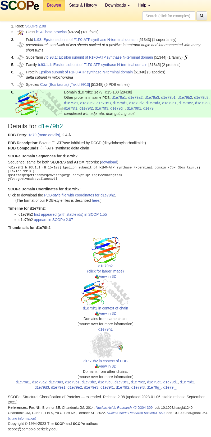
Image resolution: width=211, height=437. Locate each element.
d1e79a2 (135, 97)
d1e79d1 (120, 103)
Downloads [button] (117, 5)
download (109, 162)
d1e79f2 (86, 108)
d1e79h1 (134, 108)
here (95, 200)
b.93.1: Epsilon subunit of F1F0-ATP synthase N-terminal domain (100, 57)
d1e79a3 (152, 97)
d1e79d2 (136, 103)
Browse (54, 5)
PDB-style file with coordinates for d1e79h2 (79, 195)
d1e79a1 (119, 97)
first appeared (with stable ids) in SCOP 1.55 (70, 214)
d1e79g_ (117, 108)
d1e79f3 (101, 108)
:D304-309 (124, 408)
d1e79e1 (169, 103)
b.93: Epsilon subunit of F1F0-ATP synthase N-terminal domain (85, 39)
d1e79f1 (70, 108)
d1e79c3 (104, 103)
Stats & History (83, 5)
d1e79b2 (185, 97)
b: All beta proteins (51, 32)
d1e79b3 (201, 97)
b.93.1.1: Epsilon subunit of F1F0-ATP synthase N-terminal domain (92, 65)
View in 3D (106, 276)
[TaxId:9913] (80, 84)
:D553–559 (136, 413)
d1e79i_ (150, 108)
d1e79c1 (71, 103)
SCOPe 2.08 (35, 26)
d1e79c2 (87, 103)
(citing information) (22, 418)
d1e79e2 (186, 103)
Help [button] (144, 5)
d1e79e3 (202, 103)
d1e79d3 (153, 103)
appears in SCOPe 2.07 (53, 220)
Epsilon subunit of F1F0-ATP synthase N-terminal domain (86, 72)
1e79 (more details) (44, 135)
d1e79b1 (168, 97)
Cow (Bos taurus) (54, 84)
